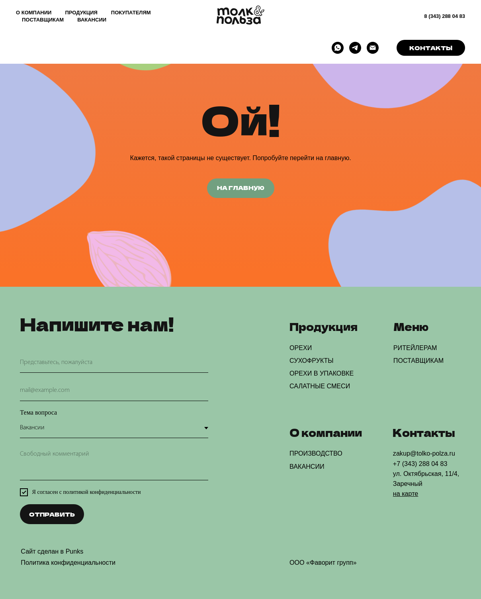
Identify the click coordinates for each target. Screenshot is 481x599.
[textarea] (114, 463)
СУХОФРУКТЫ (311, 360)
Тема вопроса (38, 412)
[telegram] (355, 48)
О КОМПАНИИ (33, 13)
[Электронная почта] (373, 48)
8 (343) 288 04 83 (444, 16)
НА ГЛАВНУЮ (240, 188)
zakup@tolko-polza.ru (424, 453)
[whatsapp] (338, 48)
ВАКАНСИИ (91, 20)
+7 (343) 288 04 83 (420, 463)
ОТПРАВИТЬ (52, 514)
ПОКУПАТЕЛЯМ (131, 13)
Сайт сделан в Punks (52, 551)
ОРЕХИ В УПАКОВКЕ (321, 373)
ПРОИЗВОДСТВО (315, 453)
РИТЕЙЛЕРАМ (415, 347)
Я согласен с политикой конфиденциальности (86, 492)
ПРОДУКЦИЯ (81, 13)
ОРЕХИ (300, 347)
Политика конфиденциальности (68, 562)
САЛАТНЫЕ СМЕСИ (319, 386)
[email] (114, 391)
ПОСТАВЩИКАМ (43, 20)
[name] (114, 363)
